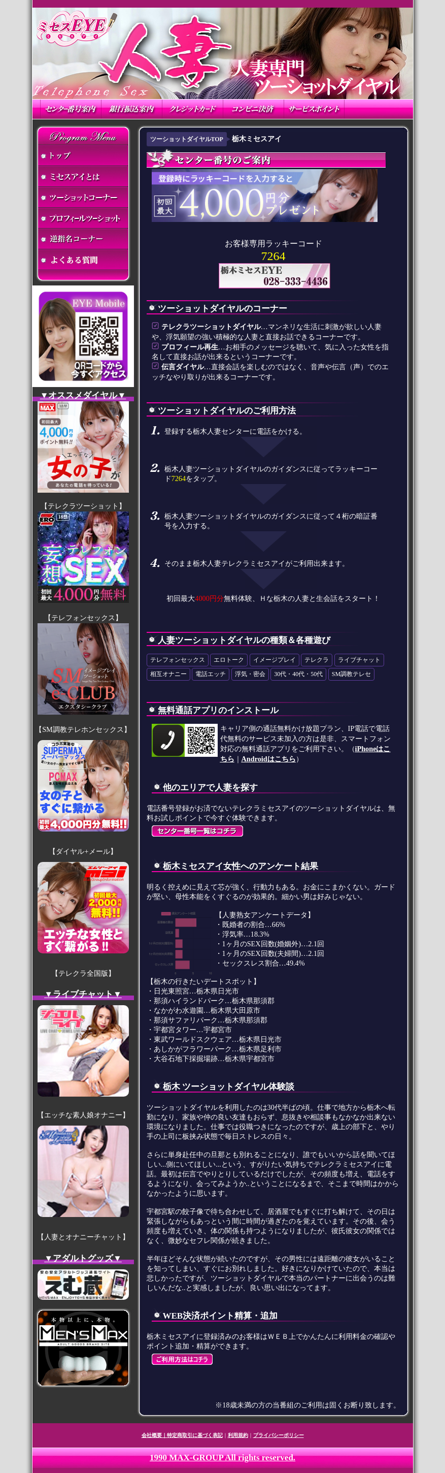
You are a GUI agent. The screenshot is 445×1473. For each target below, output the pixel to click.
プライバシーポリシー (278, 1435)
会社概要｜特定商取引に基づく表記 (182, 1435)
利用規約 (238, 1435)
